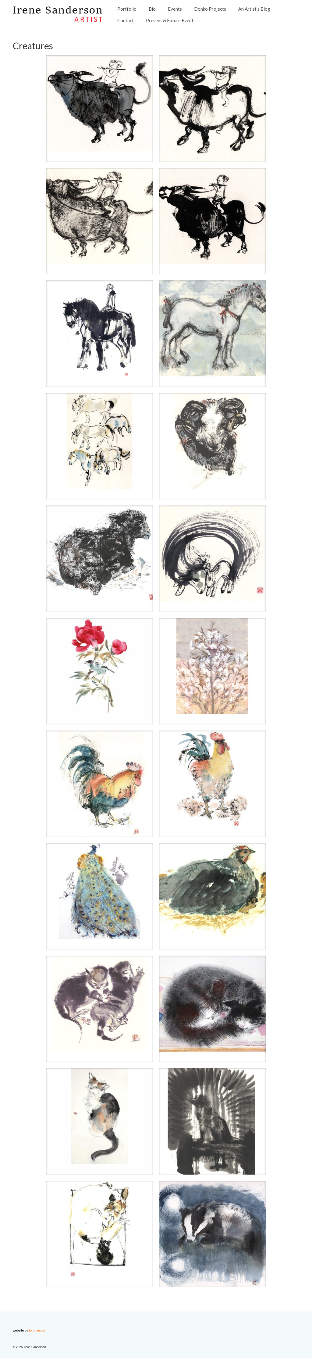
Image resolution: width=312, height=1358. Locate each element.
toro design (37, 1330)
